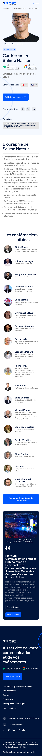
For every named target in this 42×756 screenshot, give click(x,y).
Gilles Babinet (22, 454)
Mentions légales (11, 747)
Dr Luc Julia (21, 339)
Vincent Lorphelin (24, 286)
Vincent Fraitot (22, 410)
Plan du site (8, 699)
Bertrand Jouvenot (25, 326)
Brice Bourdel (22, 397)
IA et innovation (9, 49)
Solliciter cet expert (15, 97)
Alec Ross (20, 466)
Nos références (13, 607)
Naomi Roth (21, 365)
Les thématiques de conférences (17, 686)
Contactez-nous (12, 676)
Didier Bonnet (22, 247)
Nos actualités (9, 690)
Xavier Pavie (21, 385)
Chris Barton (21, 299)
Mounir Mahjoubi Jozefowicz (23, 480)
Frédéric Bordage (24, 261)
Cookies (23, 747)
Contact (6, 695)
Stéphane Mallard (24, 351)
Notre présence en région (14, 703)
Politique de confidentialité (27, 745)
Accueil (6, 8)
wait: (33, 752)
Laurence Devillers (24, 426)
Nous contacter (13, 614)
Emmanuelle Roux (24, 312)
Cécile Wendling (23, 440)
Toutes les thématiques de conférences (21, 499)
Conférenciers (19, 8)
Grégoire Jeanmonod (26, 274)
